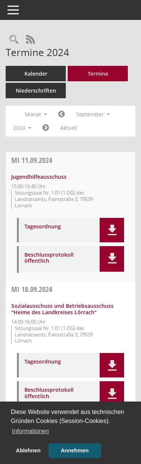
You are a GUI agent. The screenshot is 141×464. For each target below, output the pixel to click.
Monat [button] (36, 114)
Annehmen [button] (74, 450)
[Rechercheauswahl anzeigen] (14, 39)
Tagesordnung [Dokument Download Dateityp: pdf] (42, 227)
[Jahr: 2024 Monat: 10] (46, 128)
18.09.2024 (31, 289)
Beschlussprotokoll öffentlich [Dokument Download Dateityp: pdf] (49, 258)
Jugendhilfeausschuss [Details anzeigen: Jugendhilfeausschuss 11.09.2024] (39, 176)
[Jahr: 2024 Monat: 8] (61, 114)
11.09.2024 (31, 160)
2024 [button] (22, 127)
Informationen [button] (30, 431)
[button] (112, 230)
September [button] (93, 114)
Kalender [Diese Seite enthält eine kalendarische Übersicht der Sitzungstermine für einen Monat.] (35, 73)
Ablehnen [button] (28, 450)
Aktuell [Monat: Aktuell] (68, 127)
